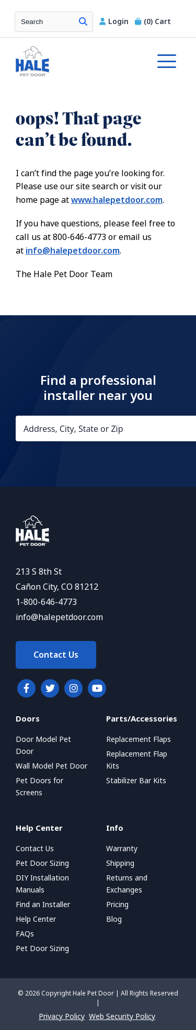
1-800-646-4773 (46, 602)
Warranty (121, 848)
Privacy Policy (62, 1016)
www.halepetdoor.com (117, 200)
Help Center (36, 919)
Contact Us (55, 655)
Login (115, 21)
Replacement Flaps (138, 739)
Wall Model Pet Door (51, 766)
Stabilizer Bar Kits (136, 780)
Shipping (120, 863)
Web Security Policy (122, 1016)
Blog (114, 919)
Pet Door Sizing (42, 863)
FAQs (25, 934)
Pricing (117, 904)
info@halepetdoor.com (73, 251)
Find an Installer (43, 904)
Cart (153, 21)
